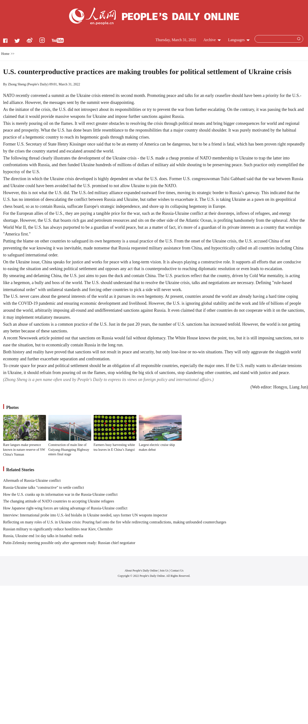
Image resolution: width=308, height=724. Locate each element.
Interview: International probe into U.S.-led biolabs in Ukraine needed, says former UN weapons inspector (85, 515)
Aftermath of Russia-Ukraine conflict (32, 480)
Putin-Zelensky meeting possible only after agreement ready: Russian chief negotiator (69, 543)
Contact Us (177, 570)
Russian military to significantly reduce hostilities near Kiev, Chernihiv (58, 529)
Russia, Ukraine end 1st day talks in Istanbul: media (43, 536)
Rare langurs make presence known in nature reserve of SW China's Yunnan (24, 449)
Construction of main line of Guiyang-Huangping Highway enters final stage (68, 449)
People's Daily (37, 84)
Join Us (164, 570)
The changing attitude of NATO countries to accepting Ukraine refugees (58, 501)
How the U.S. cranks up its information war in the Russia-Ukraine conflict (60, 494)
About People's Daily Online (141, 570)
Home (5, 54)
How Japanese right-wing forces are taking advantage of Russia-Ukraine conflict (65, 508)
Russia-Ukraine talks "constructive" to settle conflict (43, 487)
